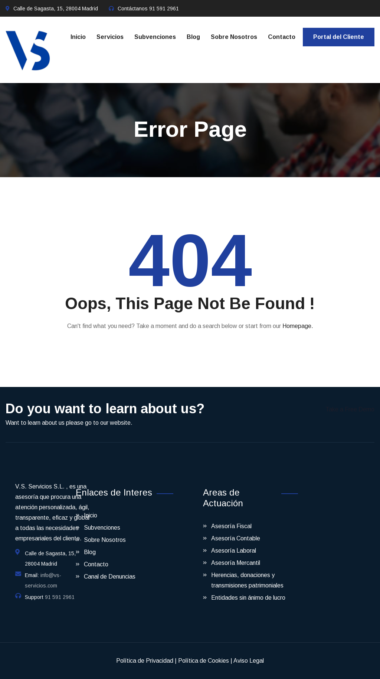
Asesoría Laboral (233, 550)
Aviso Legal (248, 661)
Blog (193, 37)
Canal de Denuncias (109, 576)
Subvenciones (155, 37)
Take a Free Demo (349, 409)
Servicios (110, 37)
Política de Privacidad (144, 661)
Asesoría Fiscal (231, 526)
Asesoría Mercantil (235, 563)
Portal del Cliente (338, 37)
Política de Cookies (203, 661)
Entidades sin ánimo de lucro (248, 597)
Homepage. (297, 326)
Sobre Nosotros (234, 37)
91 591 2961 (164, 8)
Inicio (78, 37)
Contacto (281, 37)
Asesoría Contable (235, 538)
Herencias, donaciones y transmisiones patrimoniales (247, 580)
